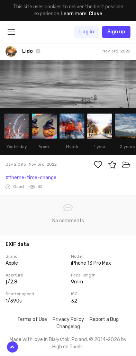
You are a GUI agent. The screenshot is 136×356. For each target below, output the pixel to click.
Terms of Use (32, 319)
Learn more (74, 14)
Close (95, 14)
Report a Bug (104, 319)
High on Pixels (67, 347)
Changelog (68, 327)
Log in (86, 32)
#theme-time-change (31, 178)
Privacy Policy (68, 319)
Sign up (116, 32)
